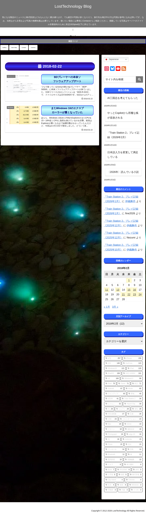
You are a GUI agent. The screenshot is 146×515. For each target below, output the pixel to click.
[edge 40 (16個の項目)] (134, 434)
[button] (139, 79)
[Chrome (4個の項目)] (134, 480)
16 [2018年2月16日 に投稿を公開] (134, 289)
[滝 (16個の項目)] (112, 439)
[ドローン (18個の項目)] (113, 429)
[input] (123, 79)
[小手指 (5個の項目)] (110, 474)
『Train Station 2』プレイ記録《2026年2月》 (123, 135)
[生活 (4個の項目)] (109, 485)
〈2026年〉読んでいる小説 (123, 172)
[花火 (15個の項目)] (133, 444)
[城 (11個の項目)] (134, 454)
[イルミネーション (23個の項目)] (131, 419)
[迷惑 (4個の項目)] (121, 485)
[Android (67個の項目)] (114, 388)
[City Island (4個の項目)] (114, 480)
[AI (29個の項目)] (109, 409)
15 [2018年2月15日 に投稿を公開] (128, 289)
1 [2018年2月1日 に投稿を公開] (129, 280)
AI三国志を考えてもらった (122, 98)
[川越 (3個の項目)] (123, 490)
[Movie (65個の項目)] (133, 388)
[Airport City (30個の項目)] (133, 404)
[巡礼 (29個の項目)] (137, 409)
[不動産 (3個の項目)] (110, 490)
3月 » (115, 306)
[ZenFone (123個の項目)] (132, 363)
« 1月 (107, 306)
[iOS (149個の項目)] (112, 363)
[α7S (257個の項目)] (113, 358)
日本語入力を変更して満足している (122, 154)
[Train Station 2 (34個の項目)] (131, 398)
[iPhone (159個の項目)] (132, 358)
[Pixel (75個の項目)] (110, 383)
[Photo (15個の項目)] (114, 444)
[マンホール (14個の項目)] (115, 449)
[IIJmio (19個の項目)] (133, 424)
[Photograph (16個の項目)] (114, 434)
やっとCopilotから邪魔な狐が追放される (122, 115)
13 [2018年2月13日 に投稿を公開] (117, 289)
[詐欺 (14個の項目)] (134, 449)
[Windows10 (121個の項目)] (115, 368)
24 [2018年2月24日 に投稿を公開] (140, 294)
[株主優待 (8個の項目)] (133, 464)
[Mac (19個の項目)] (113, 424)
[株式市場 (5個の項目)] (135, 474)
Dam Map (14, 47)
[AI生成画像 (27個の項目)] (115, 414)
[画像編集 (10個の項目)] (133, 459)
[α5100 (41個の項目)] (112, 398)
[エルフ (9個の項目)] (113, 464)
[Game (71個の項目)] (123, 383)
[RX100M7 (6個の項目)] (123, 469)
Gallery (4, 47)
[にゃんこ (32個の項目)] (113, 404)
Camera (33, 47)
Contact (24, 47)
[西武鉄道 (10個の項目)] (113, 459)
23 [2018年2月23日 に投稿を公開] (134, 294)
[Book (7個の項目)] (109, 469)
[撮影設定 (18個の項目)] (133, 429)
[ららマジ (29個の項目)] (122, 409)
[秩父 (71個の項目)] (137, 383)
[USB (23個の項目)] (111, 419)
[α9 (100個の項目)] (112, 378)
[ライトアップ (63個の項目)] (115, 394)
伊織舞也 (130, 201)
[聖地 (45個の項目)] (135, 394)
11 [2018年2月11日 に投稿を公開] (106, 289)
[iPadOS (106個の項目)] (112, 373)
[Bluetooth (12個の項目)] (115, 454)
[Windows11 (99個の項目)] (132, 378)
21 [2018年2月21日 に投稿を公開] (123, 294)
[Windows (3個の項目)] (135, 485)
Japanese (112, 59)
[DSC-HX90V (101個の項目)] (132, 373)
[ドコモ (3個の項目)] (136, 490)
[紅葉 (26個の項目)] (134, 414)
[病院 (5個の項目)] (122, 474)
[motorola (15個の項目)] (132, 439)
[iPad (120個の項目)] (134, 368)
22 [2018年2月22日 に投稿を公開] (128, 294)
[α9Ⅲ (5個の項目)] (137, 469)
